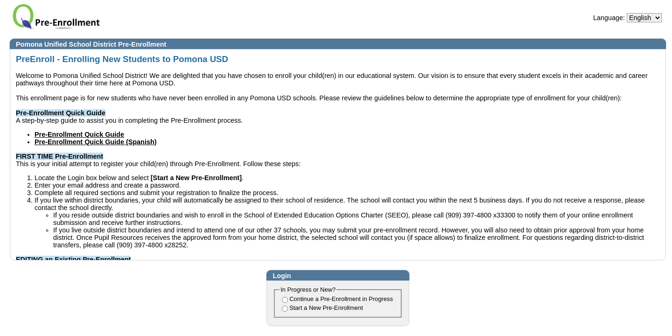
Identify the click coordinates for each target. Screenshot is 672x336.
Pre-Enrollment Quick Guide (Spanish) (95, 142)
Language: (609, 17)
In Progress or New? (308, 289)
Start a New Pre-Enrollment (326, 307)
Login (282, 276)
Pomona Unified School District (66, 44)
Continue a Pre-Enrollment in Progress (341, 298)
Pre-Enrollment (142, 44)
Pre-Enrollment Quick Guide (79, 134)
